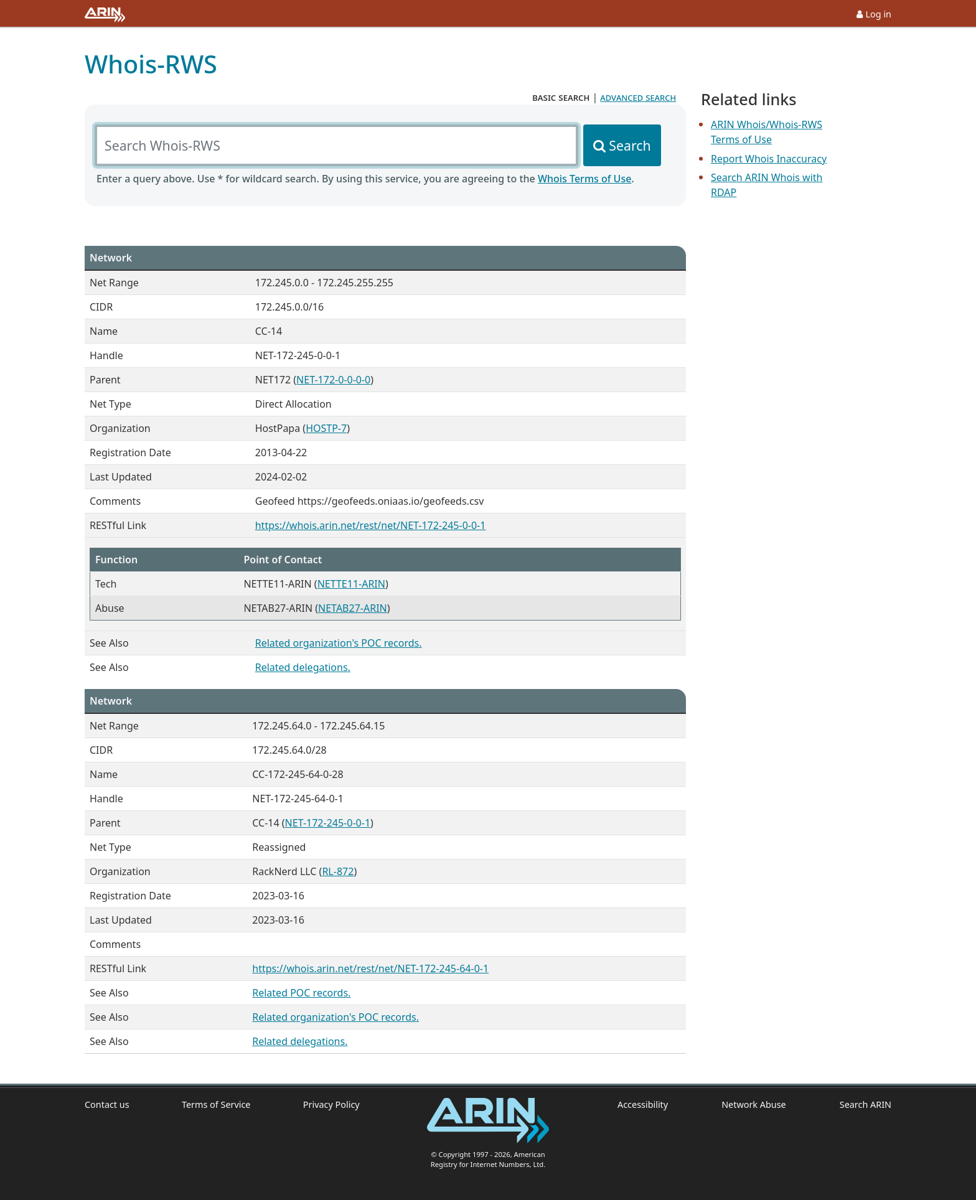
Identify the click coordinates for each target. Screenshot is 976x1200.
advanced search (638, 97)
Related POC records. (301, 993)
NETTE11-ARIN (351, 584)
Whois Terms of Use (584, 178)
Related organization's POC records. (338, 643)
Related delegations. (302, 667)
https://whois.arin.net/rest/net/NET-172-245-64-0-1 (370, 968)
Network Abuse (753, 1104)
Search (629, 145)
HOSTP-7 (326, 428)
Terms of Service (216, 1104)
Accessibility (642, 1104)
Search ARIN (865, 1104)
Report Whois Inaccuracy (769, 159)
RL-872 (338, 871)
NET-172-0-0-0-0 (333, 380)
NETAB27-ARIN (352, 608)
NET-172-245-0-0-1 (327, 823)
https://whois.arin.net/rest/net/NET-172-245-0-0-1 (370, 525)
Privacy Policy (331, 1104)
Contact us (107, 1104)
